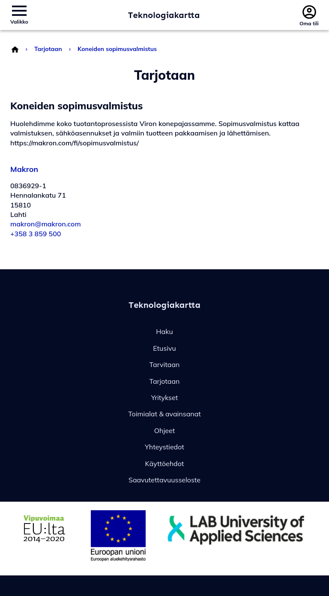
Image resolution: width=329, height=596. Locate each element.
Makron (24, 169)
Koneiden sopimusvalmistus (117, 49)
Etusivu (164, 348)
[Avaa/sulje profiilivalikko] (309, 15)
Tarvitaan (165, 364)
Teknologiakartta (164, 15)
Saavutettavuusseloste (164, 480)
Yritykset (164, 397)
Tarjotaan (48, 49)
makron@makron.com (45, 224)
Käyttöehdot (164, 463)
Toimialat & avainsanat (164, 413)
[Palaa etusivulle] (14, 49)
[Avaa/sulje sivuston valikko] (19, 15)
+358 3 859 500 (35, 233)
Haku (164, 331)
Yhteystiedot (164, 446)
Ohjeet (164, 430)
